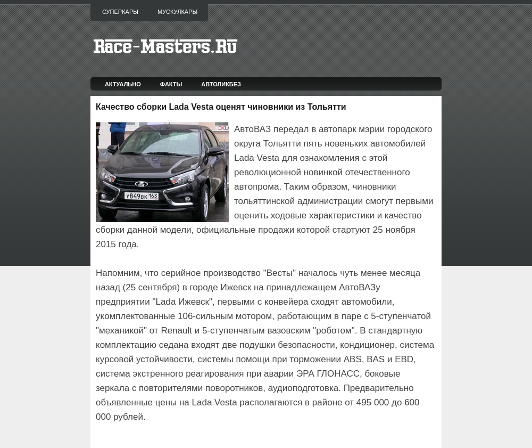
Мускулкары (177, 12)
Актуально (123, 84)
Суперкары (120, 12)
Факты (171, 84)
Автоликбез (221, 84)
